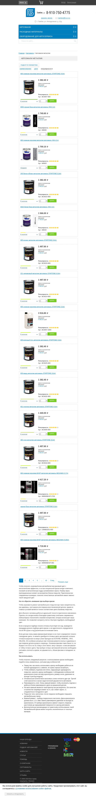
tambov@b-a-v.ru (64, 18)
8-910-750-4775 (58, 12)
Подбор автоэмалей (28, 747)
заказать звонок (46, 18)
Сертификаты (25, 767)
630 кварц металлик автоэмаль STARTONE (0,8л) (38, 373)
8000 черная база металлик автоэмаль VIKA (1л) (37, 107)
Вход (63, 2)
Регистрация (71, 2)
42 (46, 580)
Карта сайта (25, 771)
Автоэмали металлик (42, 53)
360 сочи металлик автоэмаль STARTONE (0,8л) (37, 440)
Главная (22, 53)
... (41, 580)
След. (52, 580)
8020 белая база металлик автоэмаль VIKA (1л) (37, 207)
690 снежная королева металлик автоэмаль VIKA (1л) (39, 140)
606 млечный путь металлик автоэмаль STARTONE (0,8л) (40, 340)
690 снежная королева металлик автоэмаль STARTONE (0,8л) (42, 74)
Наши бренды (26, 739)
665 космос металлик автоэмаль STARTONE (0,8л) (38, 240)
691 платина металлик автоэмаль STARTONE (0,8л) (38, 407)
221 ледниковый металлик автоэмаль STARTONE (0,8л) (40, 273)
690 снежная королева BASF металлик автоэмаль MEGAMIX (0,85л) (44, 540)
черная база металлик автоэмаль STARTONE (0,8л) (38, 506)
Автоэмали (30, 53)
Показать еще (63, 582)
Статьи (23, 755)
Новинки (23, 743)
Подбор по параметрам (29, 65)
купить (52, 101)
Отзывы (23, 775)
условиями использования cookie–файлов (33, 789)
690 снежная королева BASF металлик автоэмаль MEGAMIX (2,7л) (44, 473)
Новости (23, 751)
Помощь (23, 759)
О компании (25, 763)
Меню (22, 2)
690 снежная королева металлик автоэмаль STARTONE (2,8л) (42, 307)
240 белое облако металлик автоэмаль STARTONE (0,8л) (40, 174)
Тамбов (39, 13)
